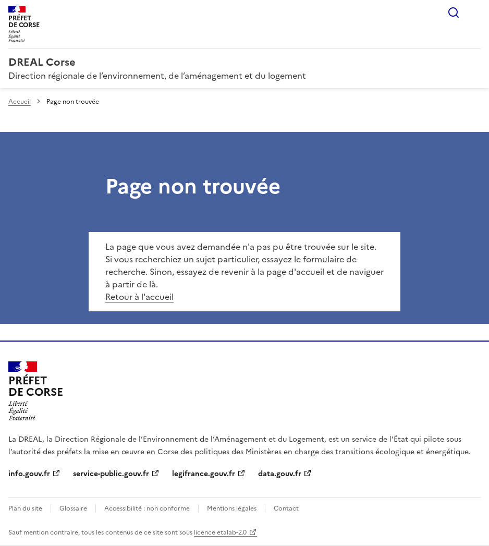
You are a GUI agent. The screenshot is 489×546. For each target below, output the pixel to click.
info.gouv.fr (29, 473)
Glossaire (73, 508)
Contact (286, 508)
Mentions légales (231, 508)
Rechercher (453, 12)
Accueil (19, 101)
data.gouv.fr (279, 473)
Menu (474, 12)
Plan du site (25, 508)
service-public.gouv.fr (111, 473)
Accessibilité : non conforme (147, 508)
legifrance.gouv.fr (203, 473)
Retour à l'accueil (139, 296)
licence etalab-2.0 (220, 532)
